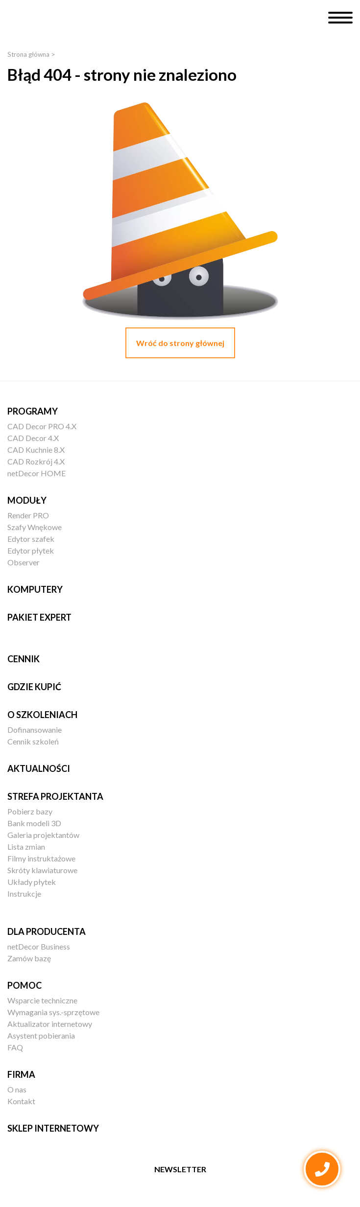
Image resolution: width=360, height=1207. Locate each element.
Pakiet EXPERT (39, 617)
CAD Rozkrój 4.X (36, 461)
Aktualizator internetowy (49, 1023)
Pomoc (24, 985)
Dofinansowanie (34, 729)
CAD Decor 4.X (33, 437)
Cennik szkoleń (33, 741)
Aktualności (38, 768)
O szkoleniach (42, 714)
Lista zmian (26, 846)
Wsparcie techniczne (42, 1000)
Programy (32, 411)
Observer (23, 562)
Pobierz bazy (29, 811)
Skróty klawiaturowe (42, 870)
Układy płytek (31, 881)
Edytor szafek (30, 538)
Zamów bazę (29, 958)
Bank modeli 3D (34, 823)
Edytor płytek (30, 550)
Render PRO (28, 515)
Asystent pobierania (41, 1035)
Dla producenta (46, 931)
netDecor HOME (36, 473)
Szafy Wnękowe (34, 527)
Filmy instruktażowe (41, 858)
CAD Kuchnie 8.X (36, 449)
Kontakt (21, 1101)
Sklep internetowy (53, 1128)
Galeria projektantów (43, 834)
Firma (21, 1074)
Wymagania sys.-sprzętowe (53, 1012)
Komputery (35, 589)
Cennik (23, 658)
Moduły (27, 500)
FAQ (15, 1047)
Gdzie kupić (34, 686)
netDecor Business (38, 946)
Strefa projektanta (55, 796)
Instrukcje (24, 893)
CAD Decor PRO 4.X (41, 426)
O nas (16, 1089)
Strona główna (28, 54)
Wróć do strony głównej (180, 343)
